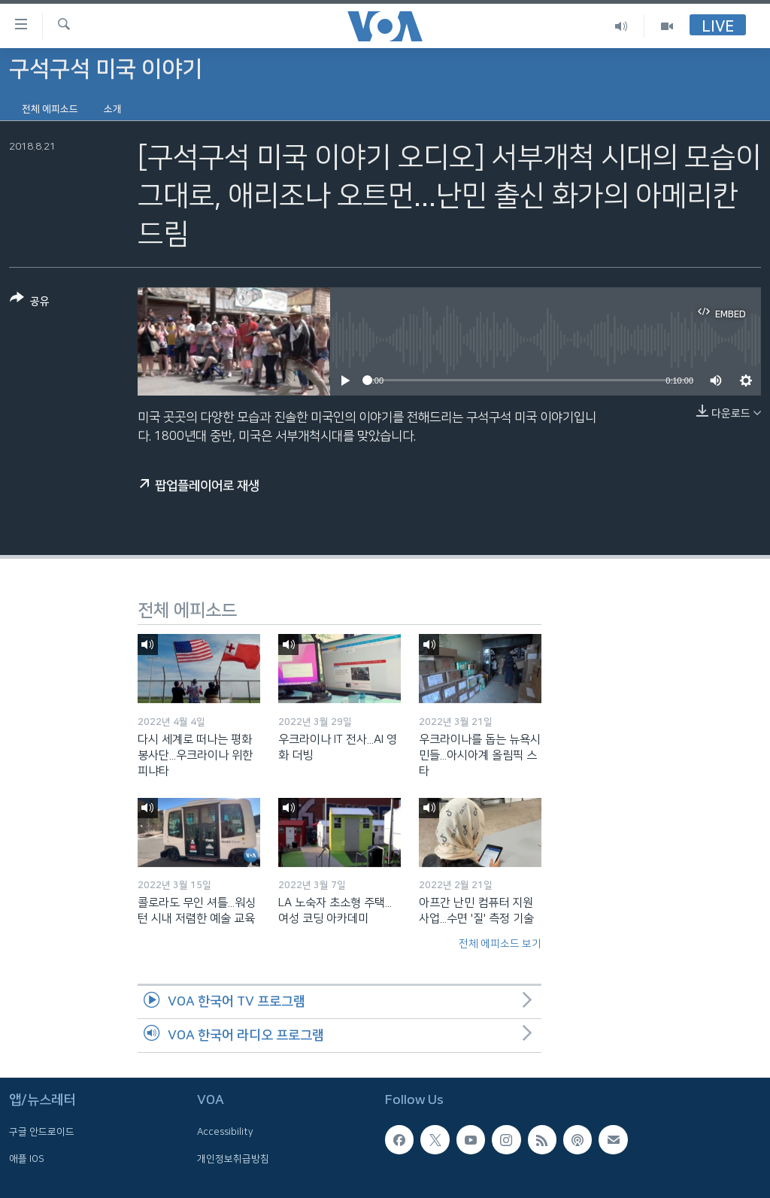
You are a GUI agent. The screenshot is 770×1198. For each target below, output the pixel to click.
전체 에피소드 (50, 109)
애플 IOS (26, 1159)
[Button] (30, 302)
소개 (113, 109)
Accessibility (225, 1132)
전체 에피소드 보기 (500, 944)
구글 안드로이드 (41, 1132)
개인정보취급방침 (233, 1159)
